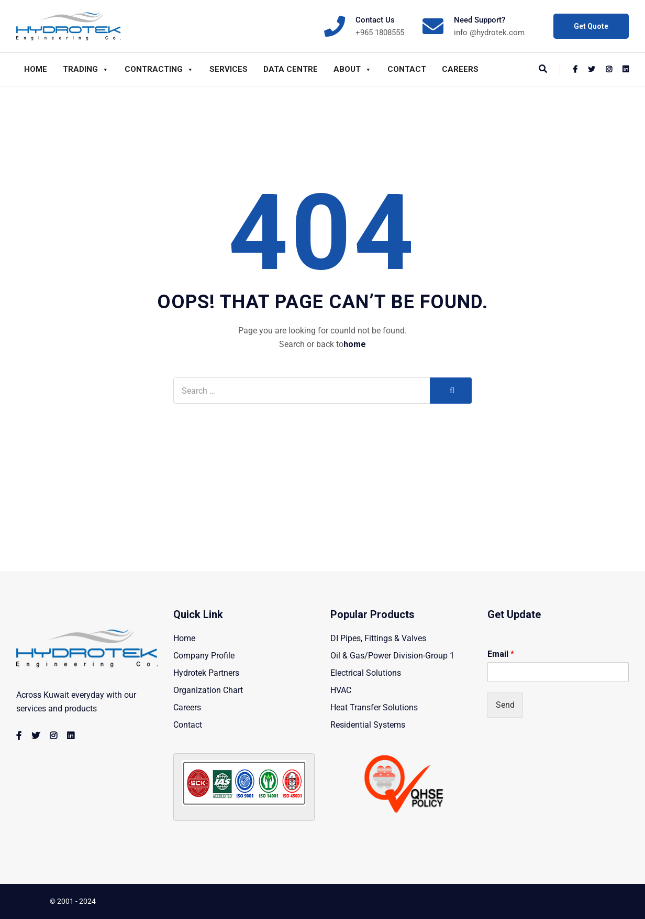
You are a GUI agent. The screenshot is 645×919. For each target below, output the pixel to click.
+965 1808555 (379, 32)
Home (35, 69)
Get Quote (591, 26)
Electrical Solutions (365, 673)
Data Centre (290, 69)
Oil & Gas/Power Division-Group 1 (392, 656)
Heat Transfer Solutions (374, 707)
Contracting (159, 69)
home (354, 344)
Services (228, 69)
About (352, 69)
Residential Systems (367, 725)
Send (505, 705)
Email (500, 654)
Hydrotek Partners (206, 673)
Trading (86, 69)
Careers (460, 69)
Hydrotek (112, 901)
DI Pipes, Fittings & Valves (378, 638)
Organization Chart (208, 690)
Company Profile (204, 656)
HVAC (340, 690)
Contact (406, 69)
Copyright (32, 901)
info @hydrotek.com (489, 32)
